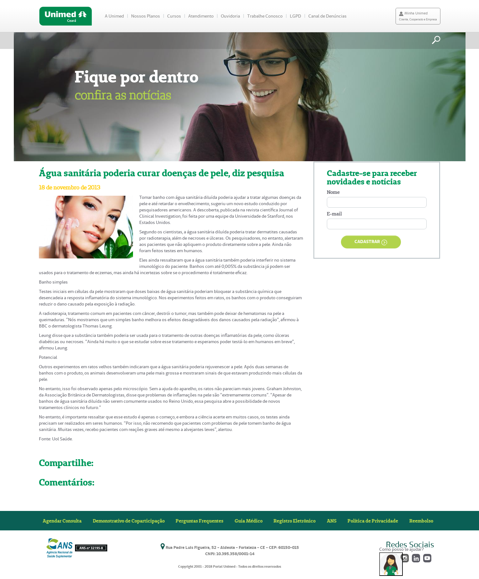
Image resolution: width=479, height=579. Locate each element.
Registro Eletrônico (295, 520)
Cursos (174, 16)
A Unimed (114, 16)
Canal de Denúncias (327, 16)
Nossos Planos (145, 16)
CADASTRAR (370, 242)
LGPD (295, 16)
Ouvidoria (230, 16)
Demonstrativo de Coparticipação (129, 520)
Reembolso (421, 520)
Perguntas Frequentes (199, 520)
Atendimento (201, 16)
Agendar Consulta (62, 520)
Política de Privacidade (373, 520)
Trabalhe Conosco (265, 16)
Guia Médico (249, 520)
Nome (333, 192)
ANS (332, 520)
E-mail (334, 214)
